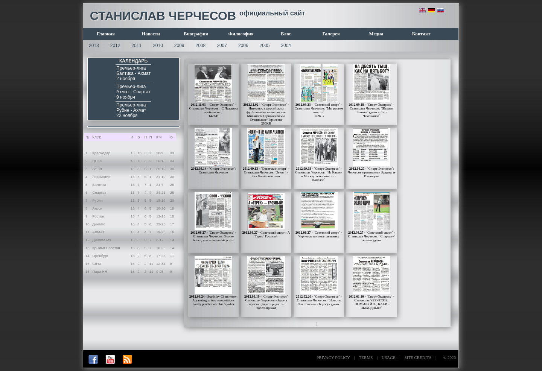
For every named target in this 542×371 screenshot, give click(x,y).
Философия (241, 33)
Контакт (421, 33)
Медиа (376, 33)
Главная (106, 33)
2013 (94, 45)
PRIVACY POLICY (333, 357)
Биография (196, 33)
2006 (243, 45)
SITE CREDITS (417, 357)
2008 (201, 45)
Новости (151, 33)
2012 (115, 45)
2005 (265, 45)
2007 (222, 45)
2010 (158, 45)
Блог (286, 33)
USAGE (389, 357)
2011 (136, 45)
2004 (286, 45)
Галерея (331, 33)
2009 (179, 45)
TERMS (366, 357)
